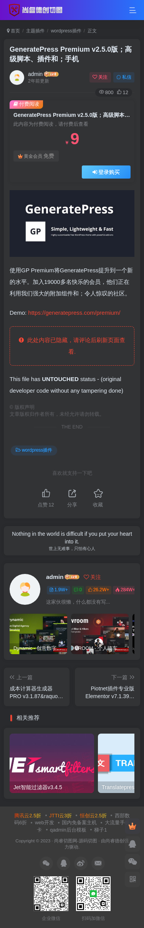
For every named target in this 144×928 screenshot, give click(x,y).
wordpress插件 (66, 31)
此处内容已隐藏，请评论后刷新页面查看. (72, 346)
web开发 (44, 822)
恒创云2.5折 (93, 815)
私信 (123, 77)
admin (35, 74)
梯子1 (100, 830)
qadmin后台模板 (68, 830)
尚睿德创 (115, 840)
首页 (13, 31)
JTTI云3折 (60, 815)
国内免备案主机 (79, 822)
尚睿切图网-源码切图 (75, 840)
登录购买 (106, 172)
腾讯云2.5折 (27, 815)
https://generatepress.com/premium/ (74, 312)
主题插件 (35, 31)
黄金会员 (36, 156)
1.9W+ (58, 589)
